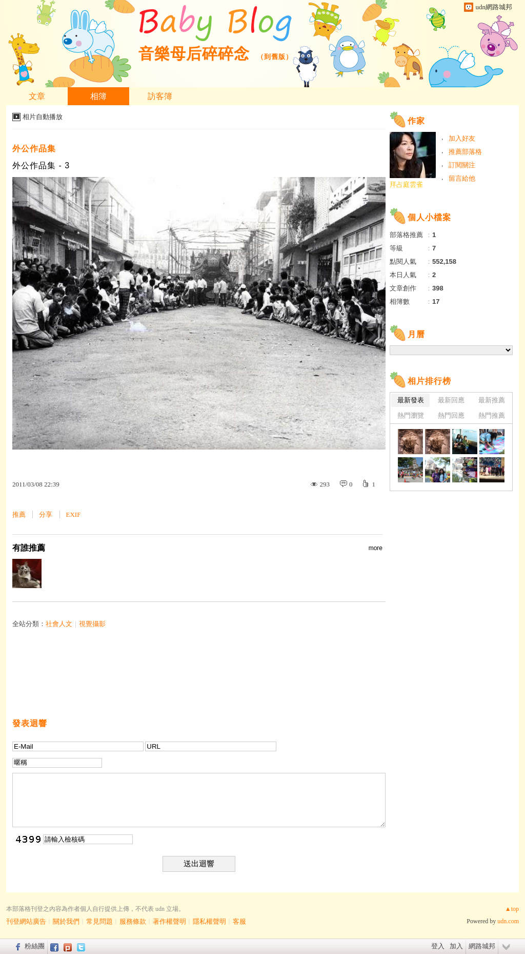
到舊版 (275, 57)
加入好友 (462, 138)
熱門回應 (451, 415)
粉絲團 (35, 946)
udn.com (508, 921)
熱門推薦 (491, 415)
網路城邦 (482, 946)
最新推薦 (491, 400)
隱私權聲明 (209, 921)
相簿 (98, 96)
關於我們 (66, 921)
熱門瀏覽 (410, 415)
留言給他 (462, 178)
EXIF (73, 514)
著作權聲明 (169, 921)
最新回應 (451, 400)
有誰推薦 (197, 548)
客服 (239, 921)
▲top (512, 908)
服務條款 (132, 921)
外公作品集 (34, 148)
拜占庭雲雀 (406, 184)
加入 (456, 946)
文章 (37, 96)
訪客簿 (160, 96)
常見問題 (99, 921)
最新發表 (410, 400)
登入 (438, 946)
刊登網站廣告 (26, 921)
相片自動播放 (43, 117)
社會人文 (59, 624)
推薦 (19, 514)
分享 (45, 514)
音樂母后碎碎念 (194, 53)
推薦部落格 (465, 151)
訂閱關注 (462, 165)
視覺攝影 (92, 624)
